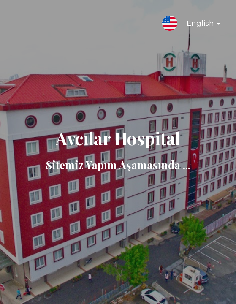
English (196, 25)
